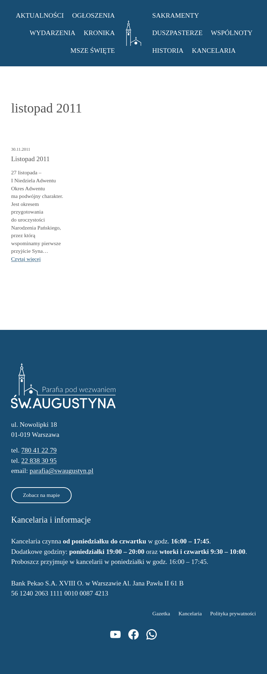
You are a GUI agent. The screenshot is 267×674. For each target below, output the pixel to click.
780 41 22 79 (39, 450)
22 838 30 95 (39, 460)
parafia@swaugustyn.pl (61, 470)
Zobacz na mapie (41, 495)
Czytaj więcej (26, 259)
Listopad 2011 (30, 159)
